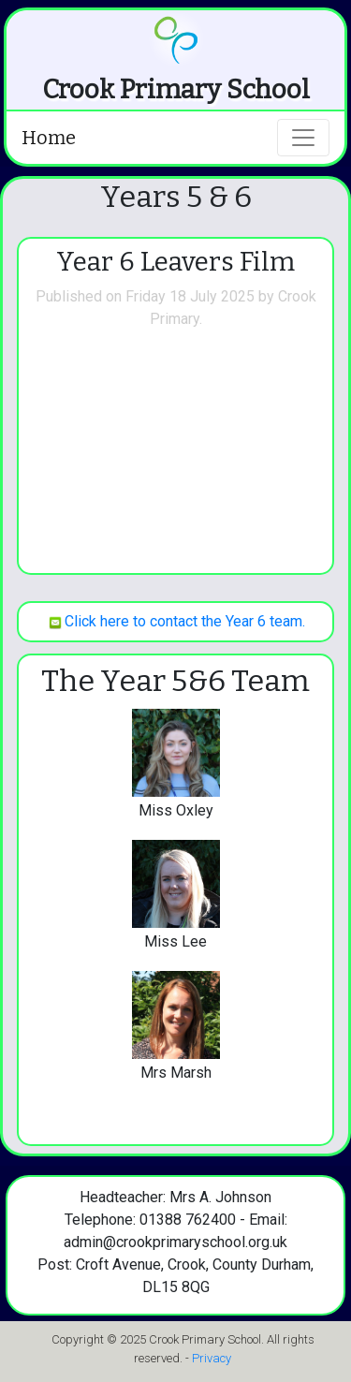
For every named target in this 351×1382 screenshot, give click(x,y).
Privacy (211, 1358)
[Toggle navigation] (303, 137)
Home (49, 137)
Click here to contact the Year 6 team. (175, 621)
